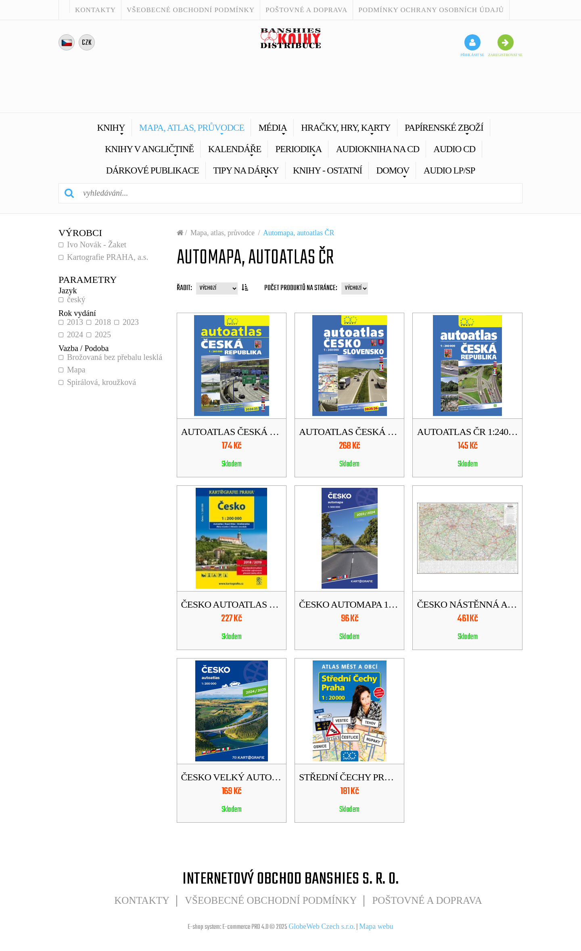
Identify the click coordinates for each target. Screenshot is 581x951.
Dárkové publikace (152, 170)
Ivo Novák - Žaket (96, 244)
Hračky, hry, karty (345, 128)
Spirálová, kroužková (101, 382)
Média (273, 128)
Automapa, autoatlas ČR (298, 233)
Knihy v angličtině (149, 149)
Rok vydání (77, 313)
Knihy (111, 128)
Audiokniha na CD (377, 149)
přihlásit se (472, 45)
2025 (103, 334)
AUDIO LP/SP (449, 170)
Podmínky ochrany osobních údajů (431, 10)
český (76, 299)
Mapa (76, 369)
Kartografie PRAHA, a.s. (107, 257)
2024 (75, 334)
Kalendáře (234, 149)
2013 (75, 322)
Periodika (298, 149)
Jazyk (68, 290)
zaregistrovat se (505, 45)
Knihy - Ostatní (327, 170)
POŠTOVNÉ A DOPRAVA (306, 10)
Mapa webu (376, 926)
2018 (103, 322)
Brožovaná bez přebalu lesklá (114, 357)
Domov (393, 170)
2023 (131, 322)
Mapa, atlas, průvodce (192, 128)
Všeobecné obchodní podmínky (191, 10)
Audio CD (454, 149)
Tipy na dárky (246, 170)
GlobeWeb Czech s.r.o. (321, 926)
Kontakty (95, 10)
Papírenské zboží (444, 128)
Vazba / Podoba (84, 348)
